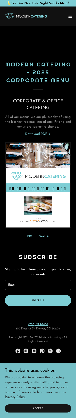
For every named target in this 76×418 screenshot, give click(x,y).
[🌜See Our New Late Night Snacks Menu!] (38, 3)
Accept (38, 408)
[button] (70, 16)
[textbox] (38, 285)
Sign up (38, 300)
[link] (26, 16)
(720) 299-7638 (38, 324)
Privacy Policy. (15, 397)
